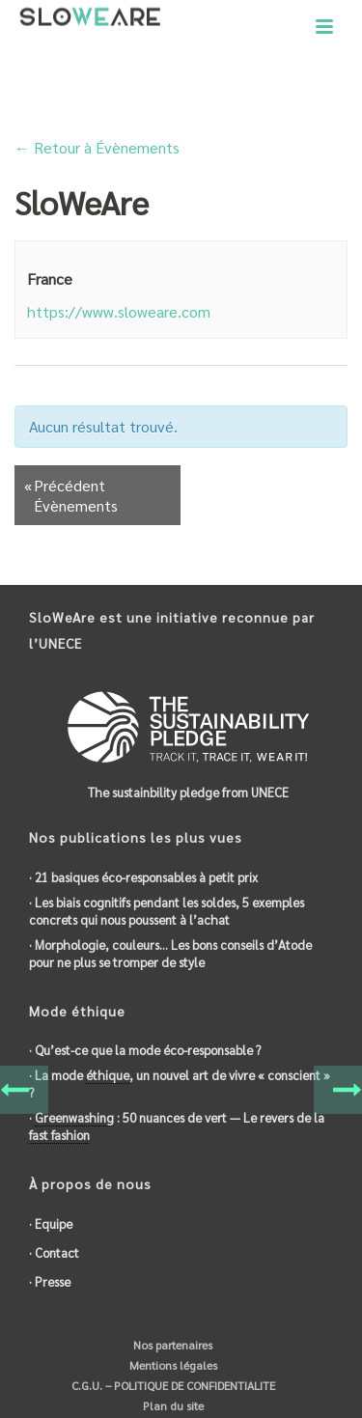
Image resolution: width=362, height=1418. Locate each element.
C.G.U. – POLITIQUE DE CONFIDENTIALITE (172, 1385)
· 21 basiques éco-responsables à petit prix (143, 877)
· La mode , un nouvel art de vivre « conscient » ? (179, 1083)
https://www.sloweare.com (118, 311)
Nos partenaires (171, 1344)
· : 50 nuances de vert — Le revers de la (176, 1126)
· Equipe (50, 1223)
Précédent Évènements (71, 495)
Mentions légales (171, 1365)
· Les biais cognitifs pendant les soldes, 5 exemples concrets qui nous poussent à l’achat (166, 911)
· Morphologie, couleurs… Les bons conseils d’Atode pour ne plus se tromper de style (170, 953)
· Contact (54, 1252)
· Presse (49, 1281)
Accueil (147, 97)
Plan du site (172, 1405)
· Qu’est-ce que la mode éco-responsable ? (145, 1050)
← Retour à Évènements (97, 147)
